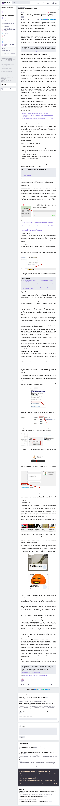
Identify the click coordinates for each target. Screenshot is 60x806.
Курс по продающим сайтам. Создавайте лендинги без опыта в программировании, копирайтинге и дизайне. (36, 230)
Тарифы (3, 48)
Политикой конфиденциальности (5, 66)
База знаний (4, 55)
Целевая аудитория (43, 675)
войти (23, 726)
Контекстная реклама (27, 675)
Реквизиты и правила (9, 60)
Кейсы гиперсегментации (9, 23)
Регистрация (54, 3)
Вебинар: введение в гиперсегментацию (8, 21)
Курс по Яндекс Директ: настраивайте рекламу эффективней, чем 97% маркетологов (37, 119)
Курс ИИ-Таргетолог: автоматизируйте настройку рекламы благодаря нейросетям (37, 116)
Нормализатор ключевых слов (8, 45)
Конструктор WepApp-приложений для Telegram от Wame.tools (8, 29)
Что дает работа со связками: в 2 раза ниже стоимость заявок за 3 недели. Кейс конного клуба (38, 284)
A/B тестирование (6, 36)
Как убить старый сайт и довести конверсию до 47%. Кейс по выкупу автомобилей (38, 281)
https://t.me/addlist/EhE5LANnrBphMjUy (31, 672)
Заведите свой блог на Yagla (6, 89)
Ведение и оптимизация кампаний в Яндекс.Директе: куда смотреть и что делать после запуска (38, 288)
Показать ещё (38, 719)
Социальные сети (35, 675)
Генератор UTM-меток (7, 42)
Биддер (4, 39)
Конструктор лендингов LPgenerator (7, 33)
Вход (38, 3)
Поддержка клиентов (6, 50)
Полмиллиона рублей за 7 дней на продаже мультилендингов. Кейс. (38, 172)
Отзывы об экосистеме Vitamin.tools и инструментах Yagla (8, 53)
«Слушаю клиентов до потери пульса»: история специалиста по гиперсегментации (37, 174)
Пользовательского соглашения (7, 63)
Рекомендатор (5, 26)
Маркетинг (23, 12)
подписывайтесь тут (32, 51)
